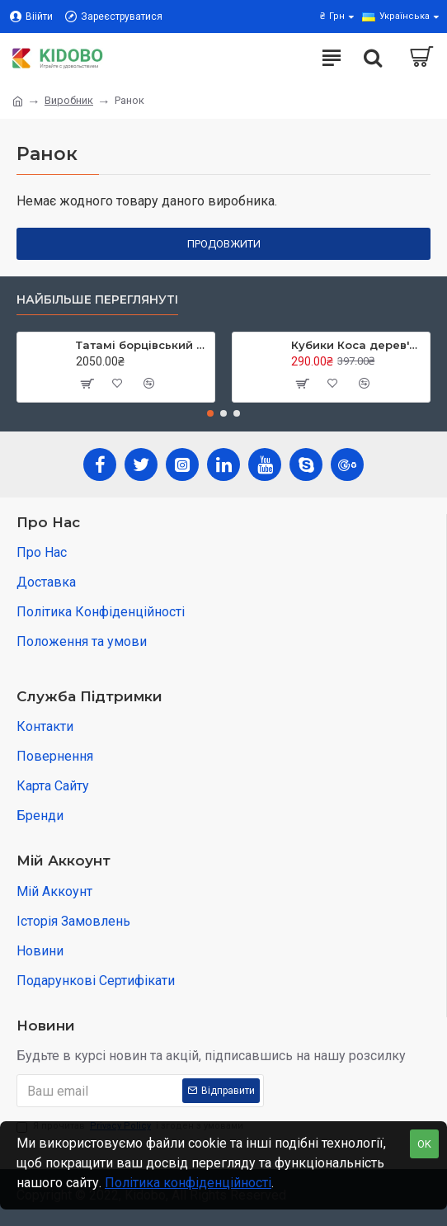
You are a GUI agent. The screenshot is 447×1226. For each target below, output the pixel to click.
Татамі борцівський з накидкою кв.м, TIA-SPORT (142, 344)
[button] (210, 413)
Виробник (69, 100)
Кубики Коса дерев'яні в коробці (357, 344)
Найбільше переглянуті (97, 300)
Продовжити (224, 244)
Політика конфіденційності (188, 1183)
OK (424, 1144)
